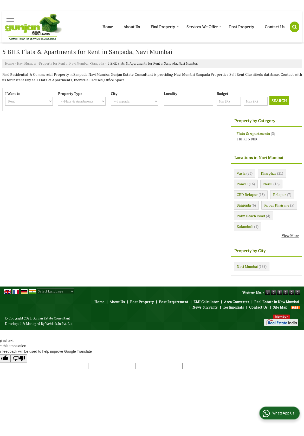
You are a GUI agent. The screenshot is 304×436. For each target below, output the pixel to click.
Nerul (268, 183)
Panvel (242, 183)
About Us (132, 26)
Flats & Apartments (253, 133)
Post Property (241, 26)
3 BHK (252, 139)
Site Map (280, 307)
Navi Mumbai (26, 63)
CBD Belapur (247, 194)
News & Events (205, 307)
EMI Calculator (206, 301)
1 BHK (241, 139)
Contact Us (274, 26)
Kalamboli (245, 226)
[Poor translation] (19, 358)
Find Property (165, 26)
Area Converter (236, 301)
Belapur (279, 194)
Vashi (241, 173)
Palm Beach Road (251, 215)
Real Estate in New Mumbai (276, 301)
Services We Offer (204, 26)
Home (107, 26)
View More (290, 235)
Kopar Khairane (276, 205)
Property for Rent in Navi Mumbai (63, 63)
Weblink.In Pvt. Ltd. (59, 324)
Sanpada (97, 63)
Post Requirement (173, 301)
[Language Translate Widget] (55, 291)
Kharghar (268, 173)
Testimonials (233, 307)
